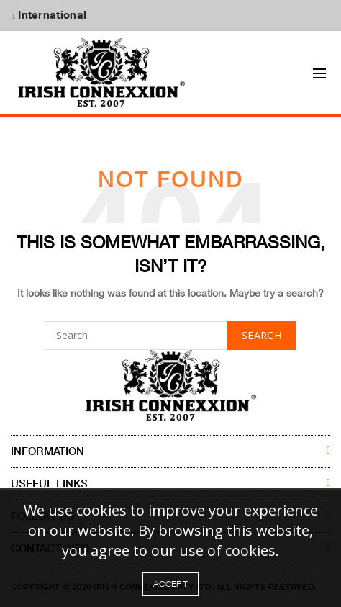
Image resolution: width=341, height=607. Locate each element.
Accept (170, 583)
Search (261, 336)
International (50, 14)
